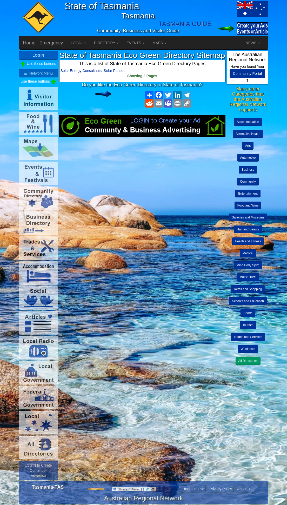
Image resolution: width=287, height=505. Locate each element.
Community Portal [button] (247, 73)
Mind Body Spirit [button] (248, 265)
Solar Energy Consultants (81, 71)
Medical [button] (248, 253)
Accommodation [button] (248, 122)
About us (244, 489)
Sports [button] (247, 313)
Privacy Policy (220, 489)
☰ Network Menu (38, 73)
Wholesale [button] (248, 349)
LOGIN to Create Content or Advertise (38, 470)
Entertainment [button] (248, 193)
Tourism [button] (248, 325)
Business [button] (248, 169)
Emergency (51, 42)
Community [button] (248, 181)
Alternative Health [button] (248, 134)
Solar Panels (114, 71)
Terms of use (193, 489)
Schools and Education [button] (248, 301)
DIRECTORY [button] (106, 43)
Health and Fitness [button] (248, 241)
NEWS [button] (253, 43)
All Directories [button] (248, 361)
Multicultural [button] (248, 277)
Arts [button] (248, 146)
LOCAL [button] (78, 43)
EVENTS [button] (135, 43)
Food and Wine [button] (247, 205)
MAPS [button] (159, 43)
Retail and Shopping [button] (248, 289)
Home (29, 42)
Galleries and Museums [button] (248, 217)
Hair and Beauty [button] (248, 229)
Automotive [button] (248, 158)
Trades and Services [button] (248, 337)
